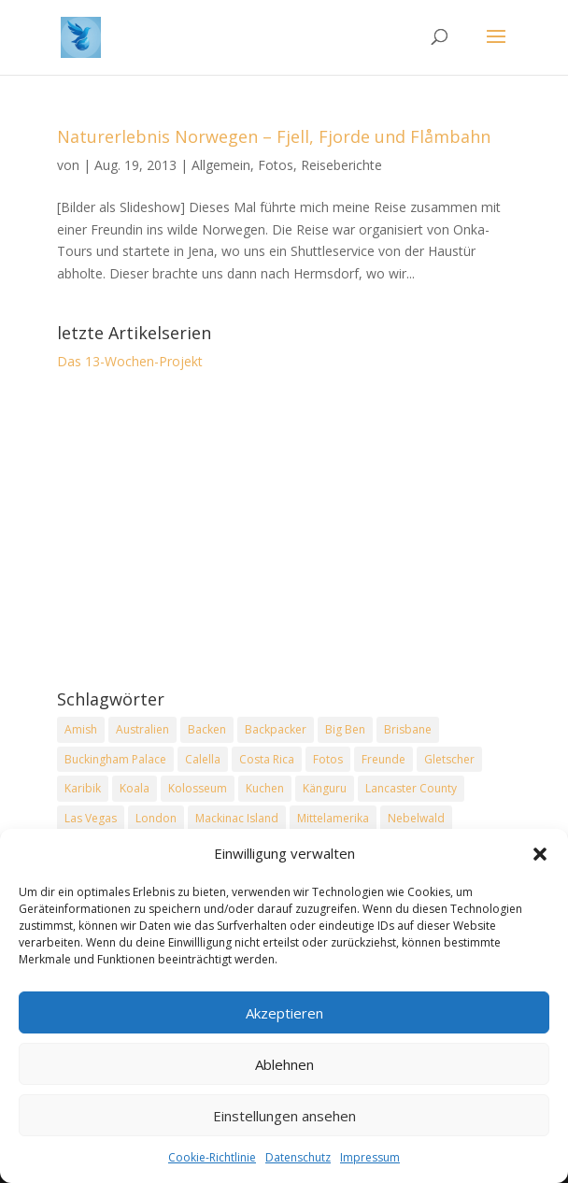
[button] (540, 856)
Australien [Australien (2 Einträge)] (142, 729)
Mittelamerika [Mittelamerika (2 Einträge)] (333, 818)
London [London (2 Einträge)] (156, 818)
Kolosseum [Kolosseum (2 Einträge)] (197, 788)
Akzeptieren (284, 1014)
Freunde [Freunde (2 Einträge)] (383, 759)
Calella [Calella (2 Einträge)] (202, 759)
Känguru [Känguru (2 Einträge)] (325, 788)
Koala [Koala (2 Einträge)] (134, 788)
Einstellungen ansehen (284, 1116)
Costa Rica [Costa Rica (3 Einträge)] (266, 759)
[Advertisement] (284, 532)
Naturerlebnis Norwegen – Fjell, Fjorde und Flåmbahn (273, 136)
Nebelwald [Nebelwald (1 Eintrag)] (416, 818)
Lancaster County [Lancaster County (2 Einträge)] (411, 788)
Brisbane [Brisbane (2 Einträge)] (408, 729)
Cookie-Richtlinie (212, 1159)
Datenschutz (298, 1159)
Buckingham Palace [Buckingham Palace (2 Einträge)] (115, 759)
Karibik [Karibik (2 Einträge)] (82, 788)
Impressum (370, 1159)
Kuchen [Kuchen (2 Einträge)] (265, 788)
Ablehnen (284, 1065)
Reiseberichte (341, 165)
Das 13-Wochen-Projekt (130, 361)
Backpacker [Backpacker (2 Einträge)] (275, 729)
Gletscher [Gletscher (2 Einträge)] (449, 759)
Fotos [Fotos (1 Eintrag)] (328, 759)
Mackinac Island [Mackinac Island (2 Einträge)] (236, 818)
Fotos (275, 165)
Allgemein (221, 165)
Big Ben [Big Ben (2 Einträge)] (345, 729)
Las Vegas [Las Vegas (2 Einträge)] (90, 818)
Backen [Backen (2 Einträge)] (207, 729)
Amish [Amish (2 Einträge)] (80, 729)
